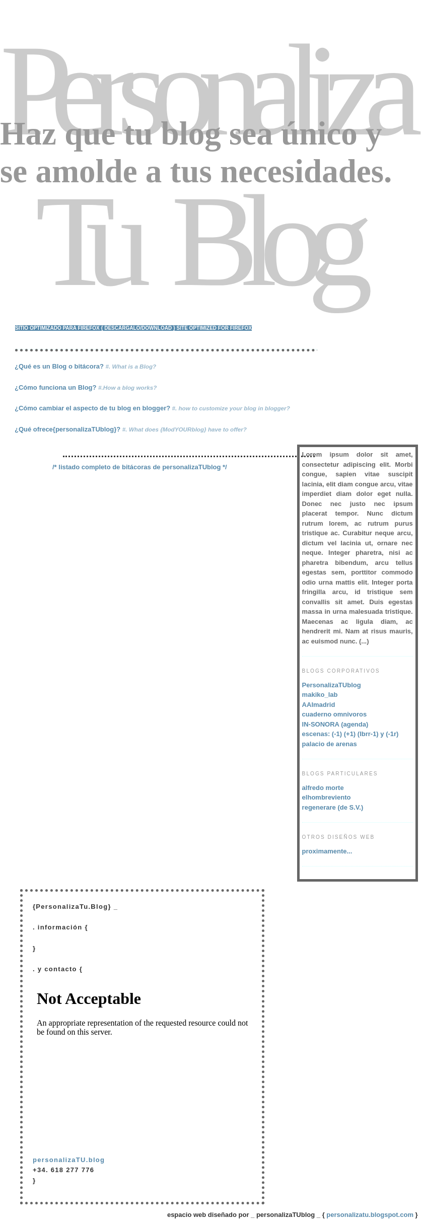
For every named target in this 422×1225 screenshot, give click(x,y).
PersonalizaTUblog (331, 685)
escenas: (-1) (322, 734)
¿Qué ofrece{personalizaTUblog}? (131, 429)
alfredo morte (323, 787)
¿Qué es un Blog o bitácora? (85, 366)
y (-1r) (389, 734)
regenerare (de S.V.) (333, 807)
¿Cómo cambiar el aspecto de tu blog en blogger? (152, 408)
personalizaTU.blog (69, 1160)
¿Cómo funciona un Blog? (86, 387)
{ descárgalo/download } (138, 328)
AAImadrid (318, 704)
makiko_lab (320, 694)
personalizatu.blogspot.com (369, 1214)
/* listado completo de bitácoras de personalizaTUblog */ (139, 467)
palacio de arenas (329, 744)
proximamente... (327, 851)
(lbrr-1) (369, 734)
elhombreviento (326, 797)
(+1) (350, 734)
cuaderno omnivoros (334, 714)
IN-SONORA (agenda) (335, 724)
